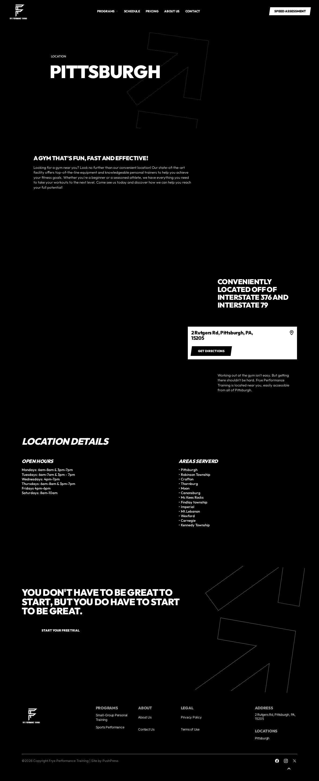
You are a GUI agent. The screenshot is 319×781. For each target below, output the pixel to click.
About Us (144, 717)
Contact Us (146, 729)
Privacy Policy (191, 717)
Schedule (132, 11)
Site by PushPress (104, 761)
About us (171, 11)
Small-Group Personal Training (111, 717)
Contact (192, 11)
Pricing (152, 11)
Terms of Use (190, 729)
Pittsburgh (262, 738)
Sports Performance (110, 727)
